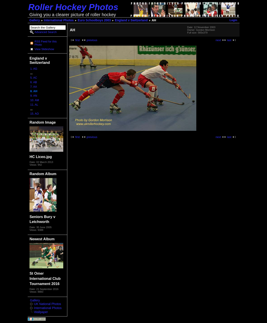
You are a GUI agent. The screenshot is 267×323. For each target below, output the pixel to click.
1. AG (33, 68)
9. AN (33, 95)
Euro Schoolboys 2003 (94, 20)
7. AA (33, 86)
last (229, 40)
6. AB (33, 82)
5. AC (33, 77)
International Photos (59, 20)
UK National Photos (47, 304)
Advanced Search (45, 32)
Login (233, 20)
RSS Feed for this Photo (45, 43)
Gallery (34, 20)
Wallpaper (41, 312)
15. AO (34, 113)
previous (92, 40)
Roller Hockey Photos (73, 7)
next (218, 40)
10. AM (34, 100)
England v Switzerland (131, 20)
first (77, 40)
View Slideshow (44, 49)
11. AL (34, 104)
